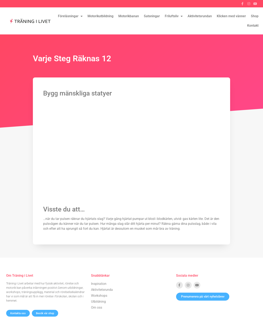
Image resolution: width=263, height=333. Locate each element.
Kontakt (252, 25)
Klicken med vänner (231, 16)
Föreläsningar (70, 16)
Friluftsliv (174, 16)
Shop (254, 16)
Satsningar (152, 16)
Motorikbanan (128, 16)
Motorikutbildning (100, 16)
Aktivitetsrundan (200, 16)
